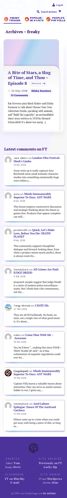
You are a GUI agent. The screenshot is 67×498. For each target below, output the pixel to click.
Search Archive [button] (52, 11)
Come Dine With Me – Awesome (33, 336)
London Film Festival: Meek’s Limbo (37, 159)
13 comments (19, 95)
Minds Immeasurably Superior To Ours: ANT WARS (32, 195)
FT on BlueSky (15, 479)
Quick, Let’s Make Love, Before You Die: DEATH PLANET (34, 233)
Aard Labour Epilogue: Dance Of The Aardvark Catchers (35, 407)
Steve (17, 467)
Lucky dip (50, 467)
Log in (59, 5)
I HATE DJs (42, 305)
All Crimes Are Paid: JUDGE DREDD (36, 271)
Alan (55, 482)
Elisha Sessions (41, 90)
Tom (17, 463)
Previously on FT (50, 463)
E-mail (14, 482)
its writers (49, 493)
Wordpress (54, 479)
